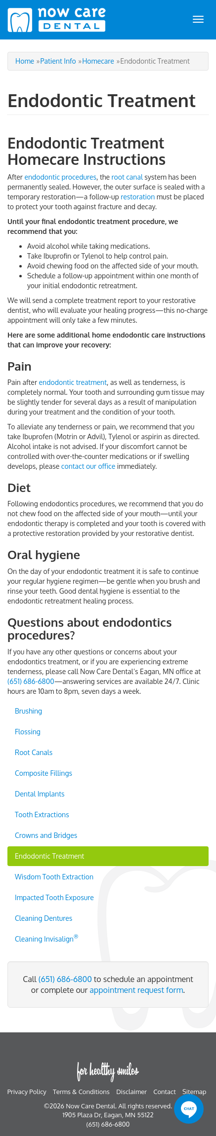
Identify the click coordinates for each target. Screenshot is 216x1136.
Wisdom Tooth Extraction (54, 876)
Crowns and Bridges (46, 835)
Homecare (98, 61)
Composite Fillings (43, 773)
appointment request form (136, 990)
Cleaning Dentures (43, 918)
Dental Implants (40, 794)
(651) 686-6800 (30, 681)
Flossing (28, 731)
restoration (138, 196)
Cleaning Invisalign (46, 938)
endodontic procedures (60, 177)
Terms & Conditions (81, 1092)
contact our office (88, 466)
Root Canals (33, 752)
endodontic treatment (73, 382)
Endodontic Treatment (49, 856)
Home (24, 61)
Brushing (28, 711)
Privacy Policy (26, 1092)
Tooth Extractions (42, 814)
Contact (164, 1092)
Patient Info (58, 61)
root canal (127, 177)
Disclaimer (131, 1092)
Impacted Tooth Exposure (54, 897)
